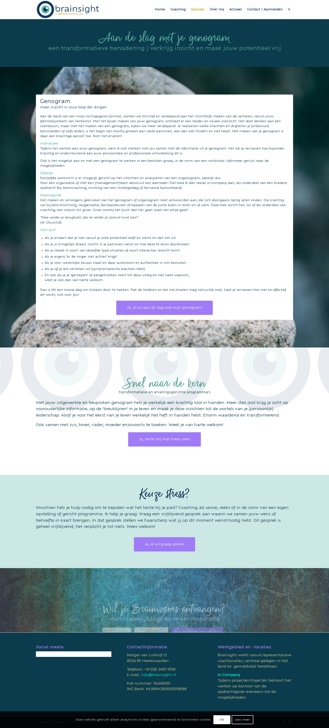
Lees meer (242, 719)
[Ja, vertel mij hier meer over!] (164, 439)
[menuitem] (160, 9)
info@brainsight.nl (158, 675)
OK (222, 719)
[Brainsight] (68, 9)
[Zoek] (289, 9)
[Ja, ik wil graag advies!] (164, 544)
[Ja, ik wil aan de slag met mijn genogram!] (164, 308)
